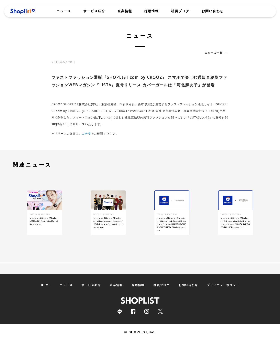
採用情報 (151, 11)
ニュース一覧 (213, 53)
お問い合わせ (213, 11)
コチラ (86, 133)
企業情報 (124, 11)
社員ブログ (180, 11)
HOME (46, 285)
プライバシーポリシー (223, 285)
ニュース (64, 11)
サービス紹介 (94, 11)
